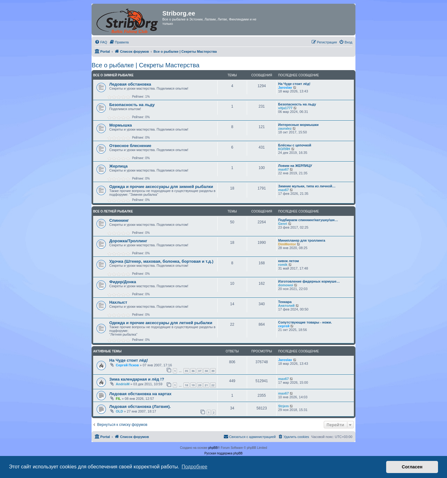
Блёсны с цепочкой (294, 145)
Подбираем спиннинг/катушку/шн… (308, 220)
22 (212, 385)
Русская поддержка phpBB (223, 453)
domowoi (285, 285)
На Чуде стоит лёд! (294, 84)
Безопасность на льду (132, 104)
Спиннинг (119, 220)
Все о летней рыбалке (113, 211)
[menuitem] (101, 42)
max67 (283, 169)
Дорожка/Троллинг (128, 241)
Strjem (283, 406)
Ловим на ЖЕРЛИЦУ (295, 166)
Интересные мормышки (298, 125)
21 (206, 385)
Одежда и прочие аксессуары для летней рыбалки (160, 322)
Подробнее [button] (194, 466)
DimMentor (287, 244)
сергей (283, 326)
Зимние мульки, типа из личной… (307, 186)
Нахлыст (118, 302)
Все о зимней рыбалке (113, 75)
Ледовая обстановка (130, 84)
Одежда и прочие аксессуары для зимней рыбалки (161, 186)
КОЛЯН (284, 149)
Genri (282, 224)
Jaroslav (285, 87)
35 (186, 371)
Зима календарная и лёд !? (136, 379)
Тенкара (284, 302)
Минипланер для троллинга (301, 240)
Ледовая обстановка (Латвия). (140, 406)
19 (193, 385)
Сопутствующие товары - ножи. (305, 322)
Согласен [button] (412, 466)
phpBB (213, 447)
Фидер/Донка (122, 281)
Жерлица (118, 166)
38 (206, 371)
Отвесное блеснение (130, 145)
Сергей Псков (127, 365)
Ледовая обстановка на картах (140, 393)
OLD (119, 411)
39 (212, 371)
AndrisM (122, 384)
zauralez (284, 128)
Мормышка (120, 125)
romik (282, 264)
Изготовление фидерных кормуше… (309, 281)
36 (193, 371)
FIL (118, 398)
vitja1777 (285, 108)
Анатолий (286, 305)
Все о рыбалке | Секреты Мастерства (145, 65)
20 (199, 385)
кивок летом (288, 261)
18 (186, 385)
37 (199, 371)
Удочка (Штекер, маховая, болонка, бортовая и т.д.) (161, 261)
